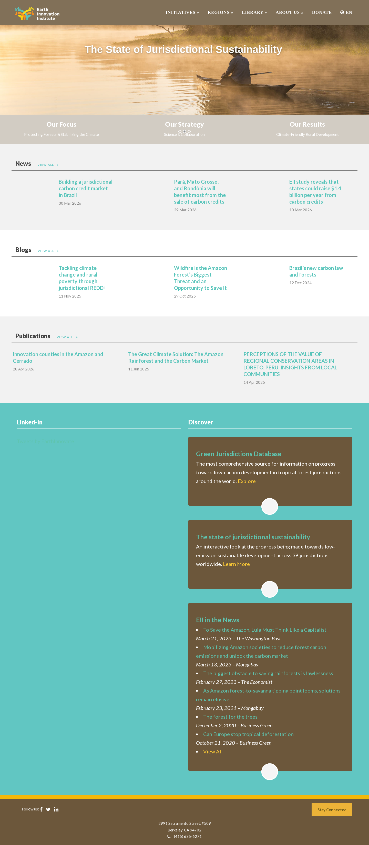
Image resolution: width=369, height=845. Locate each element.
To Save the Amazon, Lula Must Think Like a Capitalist (264, 630)
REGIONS (220, 12)
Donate (322, 12)
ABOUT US (290, 12)
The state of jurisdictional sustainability (253, 537)
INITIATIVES (182, 12)
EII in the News (217, 619)
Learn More (236, 564)
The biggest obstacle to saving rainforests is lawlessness (268, 673)
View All (46, 165)
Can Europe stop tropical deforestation (248, 734)
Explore (247, 481)
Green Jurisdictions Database (238, 453)
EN (346, 12)
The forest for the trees (230, 717)
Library (254, 12)
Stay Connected (331, 809)
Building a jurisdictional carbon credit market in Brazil (85, 188)
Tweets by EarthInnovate (45, 441)
